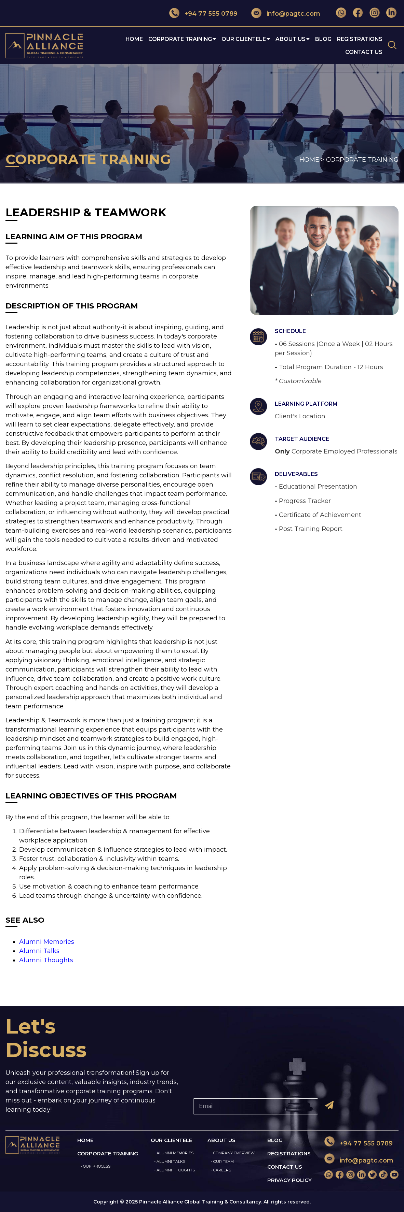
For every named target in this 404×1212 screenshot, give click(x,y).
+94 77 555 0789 (211, 13)
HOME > (311, 159)
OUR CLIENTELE (245, 39)
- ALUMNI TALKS (169, 1161)
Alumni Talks (39, 951)
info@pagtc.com (293, 13)
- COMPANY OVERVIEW (233, 1153)
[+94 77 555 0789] (174, 12)
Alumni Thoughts (46, 960)
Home (134, 39)
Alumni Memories (46, 942)
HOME (85, 1140)
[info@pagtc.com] (256, 12)
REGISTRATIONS (289, 1153)
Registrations (359, 39)
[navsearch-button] (392, 46)
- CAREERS (221, 1170)
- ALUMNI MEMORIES (173, 1153)
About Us (292, 39)
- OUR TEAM (222, 1161)
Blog (323, 39)
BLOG (275, 1140)
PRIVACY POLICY (289, 1180)
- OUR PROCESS (95, 1166)
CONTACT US (284, 1167)
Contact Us (363, 52)
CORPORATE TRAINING (182, 39)
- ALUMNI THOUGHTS (174, 1170)
